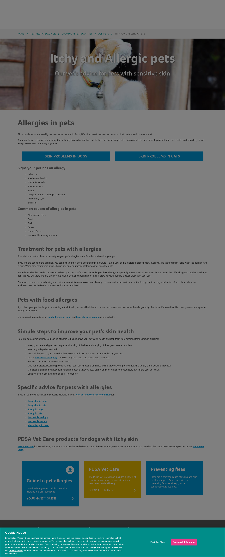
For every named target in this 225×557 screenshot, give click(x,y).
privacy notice (16, 550)
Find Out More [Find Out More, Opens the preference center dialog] (157, 542)
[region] (112, 542)
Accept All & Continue (183, 542)
